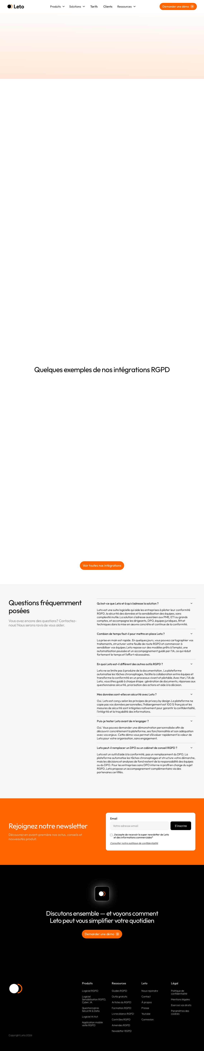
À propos (146, 1002)
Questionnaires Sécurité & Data (90, 1009)
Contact (146, 996)
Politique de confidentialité (179, 992)
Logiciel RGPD (90, 990)
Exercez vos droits (181, 1005)
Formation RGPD (121, 1008)
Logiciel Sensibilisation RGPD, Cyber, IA (94, 999)
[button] (57, 6)
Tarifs (94, 6)
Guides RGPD (119, 990)
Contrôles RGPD (121, 1019)
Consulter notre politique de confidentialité (134, 843)
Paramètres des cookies (180, 1012)
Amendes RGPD (121, 1025)
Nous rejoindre (149, 990)
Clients (107, 6)
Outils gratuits (119, 996)
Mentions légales (180, 999)
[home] (15, 7)
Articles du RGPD (121, 1002)
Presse (145, 1008)
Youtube (145, 1013)
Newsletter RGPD (121, 1031)
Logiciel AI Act (90, 1016)
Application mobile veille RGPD (92, 1024)
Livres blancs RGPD (123, 1013)
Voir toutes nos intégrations (102, 565)
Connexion (147, 1019)
